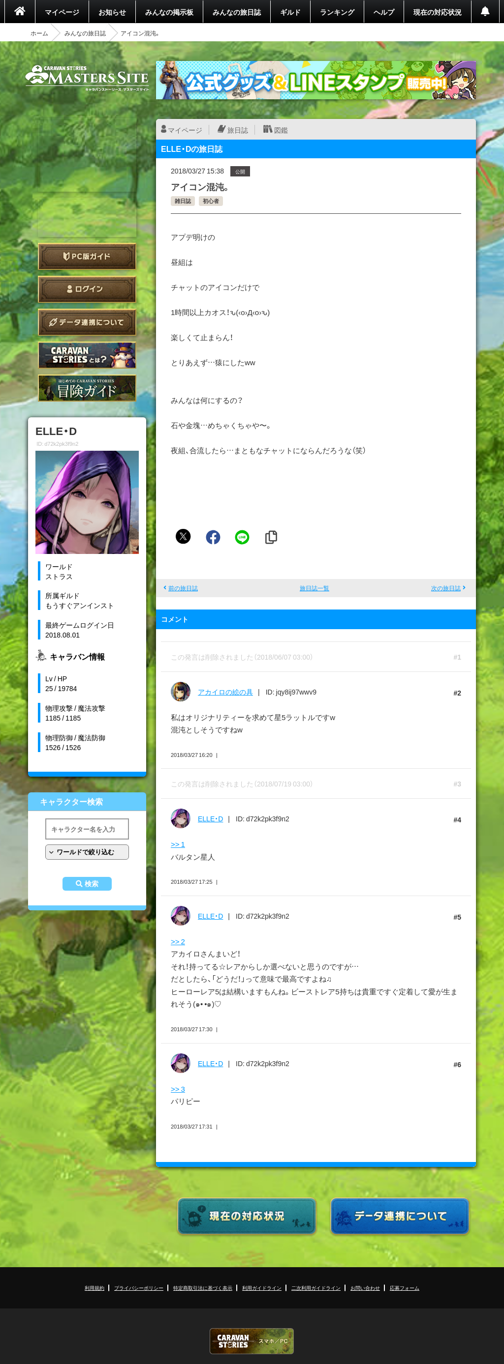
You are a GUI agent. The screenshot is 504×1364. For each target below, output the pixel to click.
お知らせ (112, 12)
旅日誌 (237, 130)
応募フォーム (404, 1287)
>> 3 (178, 1088)
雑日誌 (183, 201)
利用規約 (94, 1287)
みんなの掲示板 (169, 12)
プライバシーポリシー (138, 1287)
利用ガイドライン (262, 1287)
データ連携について (87, 322)
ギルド (290, 12)
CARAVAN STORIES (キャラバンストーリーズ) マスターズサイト (87, 78)
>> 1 (178, 844)
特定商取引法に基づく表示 (202, 1287)
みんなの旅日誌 (237, 12)
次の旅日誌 (446, 587)
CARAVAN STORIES (252, 1341)
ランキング (337, 12)
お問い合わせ (365, 1287)
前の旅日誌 (183, 587)
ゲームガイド (87, 388)
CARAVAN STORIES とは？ (87, 355)
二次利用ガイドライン (316, 1287)
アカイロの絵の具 (225, 692)
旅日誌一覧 (314, 587)
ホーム (39, 33)
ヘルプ (384, 12)
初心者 (211, 201)
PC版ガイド (87, 256)
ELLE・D (210, 818)
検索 (91, 883)
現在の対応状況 (437, 12)
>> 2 (178, 941)
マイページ (62, 12)
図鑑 (281, 130)
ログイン (87, 289)
